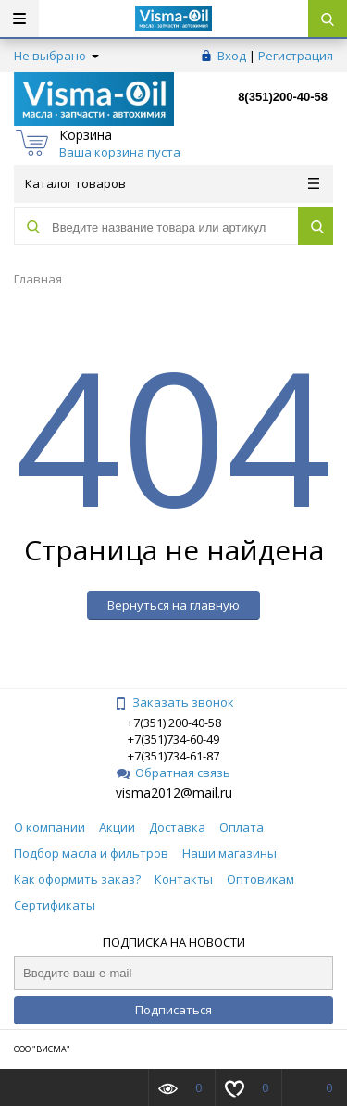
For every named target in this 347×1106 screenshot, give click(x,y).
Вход (231, 55)
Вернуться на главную (173, 605)
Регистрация (295, 55)
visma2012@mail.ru (174, 792)
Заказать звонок (174, 702)
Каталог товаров (172, 183)
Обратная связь (173, 772)
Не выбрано (56, 55)
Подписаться (173, 1009)
